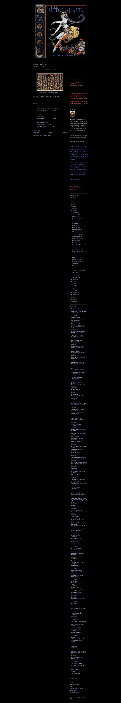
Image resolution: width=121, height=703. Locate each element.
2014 (72, 206)
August (74, 279)
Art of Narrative (75, 516)
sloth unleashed (75, 317)
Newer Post (36, 132)
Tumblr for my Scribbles (76, 613)
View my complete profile (77, 141)
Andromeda (75, 263)
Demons (74, 257)
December (75, 212)
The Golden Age (75, 673)
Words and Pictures (76, 545)
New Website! (74, 594)
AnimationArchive (74, 680)
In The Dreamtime (76, 452)
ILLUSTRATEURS (75, 607)
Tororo (38, 106)
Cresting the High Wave (78, 238)
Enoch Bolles (74, 394)
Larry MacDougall (41, 122)
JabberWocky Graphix (75, 684)
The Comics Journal (74, 692)
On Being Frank (75, 597)
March (74, 290)
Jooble (71, 686)
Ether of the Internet (76, 629)
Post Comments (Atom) (45, 135)
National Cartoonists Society (76, 688)
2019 (72, 197)
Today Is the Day (75, 660)
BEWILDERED (76, 242)
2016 (72, 202)
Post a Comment (37, 130)
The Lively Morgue (76, 492)
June (74, 283)
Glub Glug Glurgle (76, 255)
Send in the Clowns (77, 236)
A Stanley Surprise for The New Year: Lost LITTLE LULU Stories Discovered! (78, 405)
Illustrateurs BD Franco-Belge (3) (78, 608)
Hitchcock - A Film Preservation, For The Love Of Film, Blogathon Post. (78, 652)
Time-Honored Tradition (78, 218)
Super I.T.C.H (74, 669)
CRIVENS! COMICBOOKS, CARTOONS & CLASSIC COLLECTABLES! (78, 333)
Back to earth (74, 637)
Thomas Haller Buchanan (78, 119)
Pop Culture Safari (76, 308)
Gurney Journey (75, 389)
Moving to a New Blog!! (76, 530)
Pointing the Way (76, 240)
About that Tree (74, 549)
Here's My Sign (76, 227)
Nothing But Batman (76, 548)
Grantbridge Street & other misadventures (78, 666)
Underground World (77, 229)
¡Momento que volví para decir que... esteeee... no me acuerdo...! (78, 640)
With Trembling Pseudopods (79, 231)
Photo (72, 454)
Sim (38, 114)
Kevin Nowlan (75, 581)
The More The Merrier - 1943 (78, 562)
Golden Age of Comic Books (78, 498)
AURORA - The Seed (76, 425)
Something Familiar (75, 578)
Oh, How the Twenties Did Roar (79, 270)
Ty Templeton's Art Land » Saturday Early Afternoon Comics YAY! (78, 481)
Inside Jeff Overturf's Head (78, 529)
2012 (72, 210)
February (75, 292)
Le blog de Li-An (75, 351)
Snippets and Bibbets (76, 592)
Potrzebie (73, 603)
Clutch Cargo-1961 (75, 443)
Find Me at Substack (76, 391)
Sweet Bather (74, 567)
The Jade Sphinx (75, 487)
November (75, 214)
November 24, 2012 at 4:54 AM (46, 118)
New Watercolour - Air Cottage (78, 525)
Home (50, 132)
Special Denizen (76, 216)
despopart (74, 468)
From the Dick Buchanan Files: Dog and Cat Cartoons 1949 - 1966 (78, 326)
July (74, 281)
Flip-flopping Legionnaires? (77, 459)
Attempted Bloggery (76, 340)
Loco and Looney (76, 259)
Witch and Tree (74, 646)
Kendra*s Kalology (76, 612)
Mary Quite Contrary (76, 570)
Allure (73, 649)
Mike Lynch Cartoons (76, 323)
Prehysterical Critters (76, 634)
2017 (72, 200)
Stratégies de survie (76, 358)
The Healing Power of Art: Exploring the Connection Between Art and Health (77, 420)
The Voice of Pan (76, 265)
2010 (72, 299)
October (75, 275)
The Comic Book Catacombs (78, 457)
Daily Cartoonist (73, 682)
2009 (72, 301)
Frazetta (73, 505)
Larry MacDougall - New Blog (78, 645)
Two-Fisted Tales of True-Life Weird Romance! (78, 622)
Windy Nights (75, 272)
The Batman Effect (75, 476)
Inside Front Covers (77, 221)
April (74, 288)
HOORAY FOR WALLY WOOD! (79, 462)
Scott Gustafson (73, 690)
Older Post (64, 132)
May (74, 285)
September (75, 277)
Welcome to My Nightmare (78, 234)
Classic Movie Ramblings (77, 346)
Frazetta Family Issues (76, 507)
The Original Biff (75, 378)
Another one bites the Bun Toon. (78, 483)
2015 (72, 204)
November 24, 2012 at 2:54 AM (46, 110)
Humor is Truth (75, 225)
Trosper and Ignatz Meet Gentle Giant (77, 410)
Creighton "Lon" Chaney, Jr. (77, 363)
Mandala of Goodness (77, 247)
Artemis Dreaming (76, 424)
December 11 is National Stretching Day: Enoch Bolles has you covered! (79, 397)
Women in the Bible (76, 587)
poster (44, 97)
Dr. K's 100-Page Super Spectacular (77, 658)
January (75, 294)
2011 (72, 297)
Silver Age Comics (76, 474)
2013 (72, 208)
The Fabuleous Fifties (77, 377)
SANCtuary (75, 223)
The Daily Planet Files (77, 663)
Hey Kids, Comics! (76, 560)
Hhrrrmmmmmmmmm (77, 249)
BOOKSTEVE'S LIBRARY (77, 362)
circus (39, 97)
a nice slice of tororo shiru (78, 357)
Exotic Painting (75, 565)
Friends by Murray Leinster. (77, 624)
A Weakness (75, 268)
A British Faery (75, 534)
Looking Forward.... (75, 535)
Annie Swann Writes (76, 627)
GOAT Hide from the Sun (77, 571)
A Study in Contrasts (76, 510)
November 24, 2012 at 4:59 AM (46, 126)
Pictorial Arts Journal (76, 538)
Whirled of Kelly (75, 436)
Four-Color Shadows (76, 441)
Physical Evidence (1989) (77, 347)
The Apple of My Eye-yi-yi (78, 244)
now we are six (74, 618)
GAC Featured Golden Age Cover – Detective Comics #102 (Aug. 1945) (79, 501)
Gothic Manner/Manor (77, 261)
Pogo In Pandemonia (76, 632)
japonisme (74, 616)
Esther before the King (76, 589)
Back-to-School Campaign (77, 438)
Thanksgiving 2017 (75, 488)
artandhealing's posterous (78, 417)
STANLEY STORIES (76, 402)
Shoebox (73, 671)
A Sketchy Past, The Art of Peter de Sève (78, 576)
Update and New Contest (77, 449)
